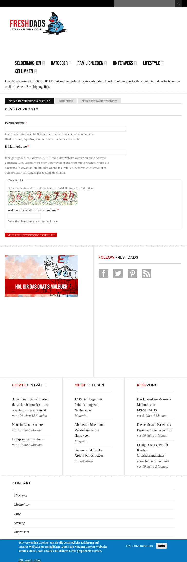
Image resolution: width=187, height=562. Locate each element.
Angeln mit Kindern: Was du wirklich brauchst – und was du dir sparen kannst (30, 405)
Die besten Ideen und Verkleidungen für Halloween (89, 430)
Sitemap (19, 523)
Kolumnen (26, 71)
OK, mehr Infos (30, 560)
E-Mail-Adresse (17, 146)
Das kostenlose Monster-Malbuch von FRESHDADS (154, 405)
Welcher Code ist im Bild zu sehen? (33, 210)
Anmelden (66, 101)
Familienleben (92, 63)
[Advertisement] (120, 44)
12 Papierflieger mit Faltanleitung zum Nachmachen (88, 405)
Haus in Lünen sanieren (28, 424)
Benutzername (16, 123)
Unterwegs (125, 63)
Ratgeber (61, 63)
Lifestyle (153, 63)
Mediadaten (22, 505)
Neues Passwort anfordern (99, 101)
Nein (161, 546)
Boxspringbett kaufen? (27, 439)
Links (17, 514)
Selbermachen (30, 63)
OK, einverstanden (139, 546)
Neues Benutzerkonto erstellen (31, 101)
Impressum (21, 532)
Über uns (20, 496)
